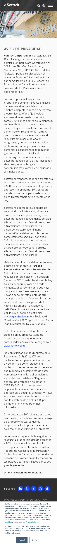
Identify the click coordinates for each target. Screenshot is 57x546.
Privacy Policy (31, 522)
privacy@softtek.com (16, 316)
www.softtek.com (14, 345)
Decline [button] (35, 540)
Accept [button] (22, 540)
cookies (8, 522)
